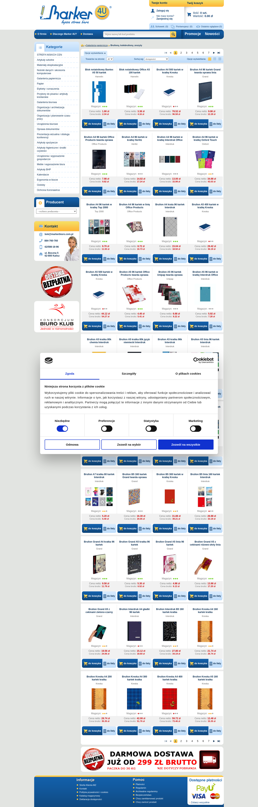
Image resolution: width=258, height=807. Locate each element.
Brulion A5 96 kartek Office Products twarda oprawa (135, 273)
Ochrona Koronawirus (48, 190)
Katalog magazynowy (89, 796)
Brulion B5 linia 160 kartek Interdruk (205, 476)
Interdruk (170, 144)
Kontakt (83, 788)
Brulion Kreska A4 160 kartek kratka (205, 611)
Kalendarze (43, 174)
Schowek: (161, 26)
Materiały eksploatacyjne (50, 65)
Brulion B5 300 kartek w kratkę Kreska (169, 476)
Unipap (170, 279)
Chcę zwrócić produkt (146, 802)
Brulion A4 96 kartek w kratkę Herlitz (134, 138)
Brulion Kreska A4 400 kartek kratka (170, 678)
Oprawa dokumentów (48, 129)
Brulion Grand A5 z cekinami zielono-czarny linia (99, 612)
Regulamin (141, 788)
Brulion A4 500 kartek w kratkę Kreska (170, 71)
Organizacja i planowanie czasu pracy (53, 117)
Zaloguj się (162, 10)
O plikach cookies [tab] (188, 373)
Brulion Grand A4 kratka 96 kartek (99, 543)
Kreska (170, 76)
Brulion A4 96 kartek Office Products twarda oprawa (99, 138)
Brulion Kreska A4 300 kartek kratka (134, 678)
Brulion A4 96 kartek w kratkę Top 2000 (99, 206)
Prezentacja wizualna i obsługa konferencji (53, 136)
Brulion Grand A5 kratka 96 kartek (134, 543)
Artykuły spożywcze (47, 142)
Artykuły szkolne (45, 60)
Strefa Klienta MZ (87, 785)
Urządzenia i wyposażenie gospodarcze (50, 158)
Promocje (193, 34)
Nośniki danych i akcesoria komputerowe (51, 72)
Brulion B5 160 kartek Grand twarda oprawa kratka (134, 477)
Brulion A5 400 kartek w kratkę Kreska (205, 206)
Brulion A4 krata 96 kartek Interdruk (170, 206)
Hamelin (99, 76)
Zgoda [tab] (69, 373)
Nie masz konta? (165, 17)
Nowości (212, 34)
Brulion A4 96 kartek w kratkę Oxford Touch (205, 138)
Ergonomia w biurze (47, 179)
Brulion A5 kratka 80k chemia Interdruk (99, 341)
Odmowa (72, 444)
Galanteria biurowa (47, 102)
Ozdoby (41, 185)
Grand (205, 76)
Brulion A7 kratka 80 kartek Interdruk (99, 476)
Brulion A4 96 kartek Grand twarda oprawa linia (205, 71)
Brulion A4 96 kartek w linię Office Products (134, 206)
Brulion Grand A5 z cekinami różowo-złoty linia (205, 543)
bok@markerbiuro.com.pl (59, 234)
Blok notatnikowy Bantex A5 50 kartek (99, 71)
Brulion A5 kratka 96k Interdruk (170, 341)
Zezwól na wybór (129, 444)
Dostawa (88, 34)
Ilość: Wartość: (203, 14)
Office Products (99, 144)
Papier (40, 83)
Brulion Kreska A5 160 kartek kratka (205, 678)
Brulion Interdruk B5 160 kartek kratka (170, 611)
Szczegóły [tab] (129, 373)
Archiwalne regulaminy (147, 791)
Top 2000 (99, 211)
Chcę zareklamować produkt (149, 798)
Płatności (140, 784)
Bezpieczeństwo (144, 795)
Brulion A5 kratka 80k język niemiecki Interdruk (134, 341)
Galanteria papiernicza (49, 78)
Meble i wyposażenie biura (51, 164)
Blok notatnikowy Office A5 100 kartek (134, 71)
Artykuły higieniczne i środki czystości (51, 149)
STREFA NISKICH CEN (49, 54)
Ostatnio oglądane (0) (211, 26)
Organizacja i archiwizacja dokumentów (50, 109)
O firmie (42, 34)
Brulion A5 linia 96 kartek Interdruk (205, 341)
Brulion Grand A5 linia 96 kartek (170, 543)
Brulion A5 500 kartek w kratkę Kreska (99, 273)
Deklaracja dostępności (90, 799)
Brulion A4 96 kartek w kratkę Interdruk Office (170, 138)
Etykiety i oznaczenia (48, 88)
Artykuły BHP (44, 169)
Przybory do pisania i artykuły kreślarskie (52, 96)
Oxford (205, 144)
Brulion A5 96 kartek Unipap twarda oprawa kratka (170, 275)
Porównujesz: (184, 26)
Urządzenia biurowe (47, 124)
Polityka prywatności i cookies (93, 792)
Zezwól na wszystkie (185, 444)
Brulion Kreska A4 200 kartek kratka (99, 678)
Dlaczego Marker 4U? (65, 34)
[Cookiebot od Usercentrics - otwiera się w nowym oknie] (196, 360)
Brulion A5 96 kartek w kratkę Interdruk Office (205, 273)
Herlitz (134, 144)
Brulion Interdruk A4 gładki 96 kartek (134, 611)
